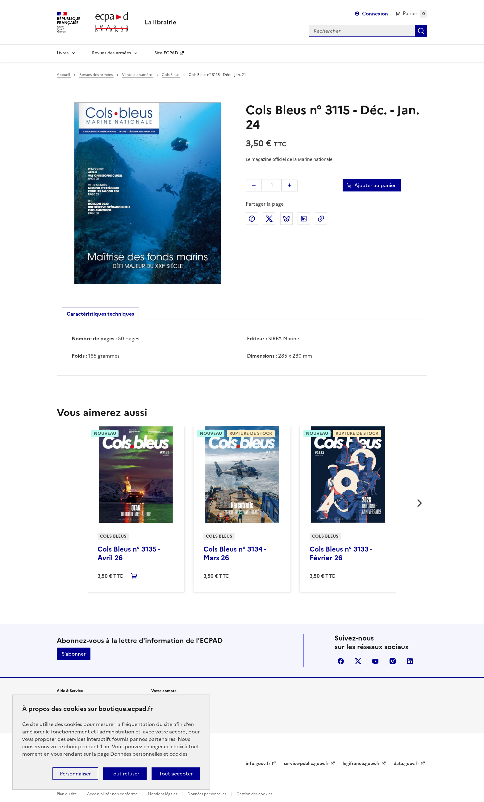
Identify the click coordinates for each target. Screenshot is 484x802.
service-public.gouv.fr (306, 763)
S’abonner (74, 653)
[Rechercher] (362, 31)
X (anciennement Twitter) (358, 661)
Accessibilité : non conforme (112, 794)
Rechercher (421, 31)
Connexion (375, 13)
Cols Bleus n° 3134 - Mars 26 (234, 553)
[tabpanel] (242, 347)
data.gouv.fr (406, 763)
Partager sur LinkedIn (304, 218)
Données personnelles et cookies (148, 754)
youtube (375, 661)
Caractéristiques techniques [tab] (100, 313)
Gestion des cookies (254, 794)
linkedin (410, 661)
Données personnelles (206, 794)
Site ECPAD (166, 53)
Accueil (64, 75)
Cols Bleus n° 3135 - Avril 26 (129, 553)
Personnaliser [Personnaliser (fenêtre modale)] (75, 773)
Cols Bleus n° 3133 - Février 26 (341, 553)
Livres (63, 53)
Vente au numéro (137, 75)
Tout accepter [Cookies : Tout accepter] (176, 773)
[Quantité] (272, 185)
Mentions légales (162, 794)
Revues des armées (111, 53)
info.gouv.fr (258, 763)
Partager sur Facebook (252, 218)
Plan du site (67, 794)
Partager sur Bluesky (286, 218)
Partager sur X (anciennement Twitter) (269, 218)
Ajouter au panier (375, 185)
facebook (341, 661)
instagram (392, 661)
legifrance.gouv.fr (361, 763)
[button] (254, 185)
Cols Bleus (171, 75)
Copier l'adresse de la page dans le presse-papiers (321, 218)
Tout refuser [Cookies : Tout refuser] (125, 773)
